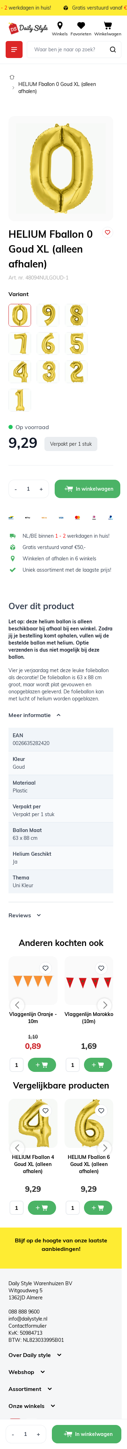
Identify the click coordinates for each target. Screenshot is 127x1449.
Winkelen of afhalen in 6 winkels (59, 558)
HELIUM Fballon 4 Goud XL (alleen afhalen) (33, 1164)
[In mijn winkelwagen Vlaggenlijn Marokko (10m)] (98, 1065)
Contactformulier (27, 1326)
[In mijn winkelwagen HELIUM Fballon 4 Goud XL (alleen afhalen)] (42, 1208)
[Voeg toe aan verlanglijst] (107, 232)
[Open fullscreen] (60, 168)
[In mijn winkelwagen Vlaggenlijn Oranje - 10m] (42, 1065)
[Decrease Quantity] (15, 489)
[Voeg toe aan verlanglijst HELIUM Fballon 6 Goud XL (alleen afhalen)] (101, 1110)
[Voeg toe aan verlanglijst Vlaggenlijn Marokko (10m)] (101, 968)
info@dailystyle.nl (27, 1319)
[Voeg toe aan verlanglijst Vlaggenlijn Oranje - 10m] (45, 968)
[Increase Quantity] (41, 489)
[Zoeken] (113, 49)
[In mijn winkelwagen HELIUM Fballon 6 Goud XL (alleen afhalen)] (98, 1208)
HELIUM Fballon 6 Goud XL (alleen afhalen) (89, 1164)
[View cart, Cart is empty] (107, 28)
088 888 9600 (24, 1312)
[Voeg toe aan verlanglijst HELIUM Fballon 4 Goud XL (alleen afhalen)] (45, 1110)
